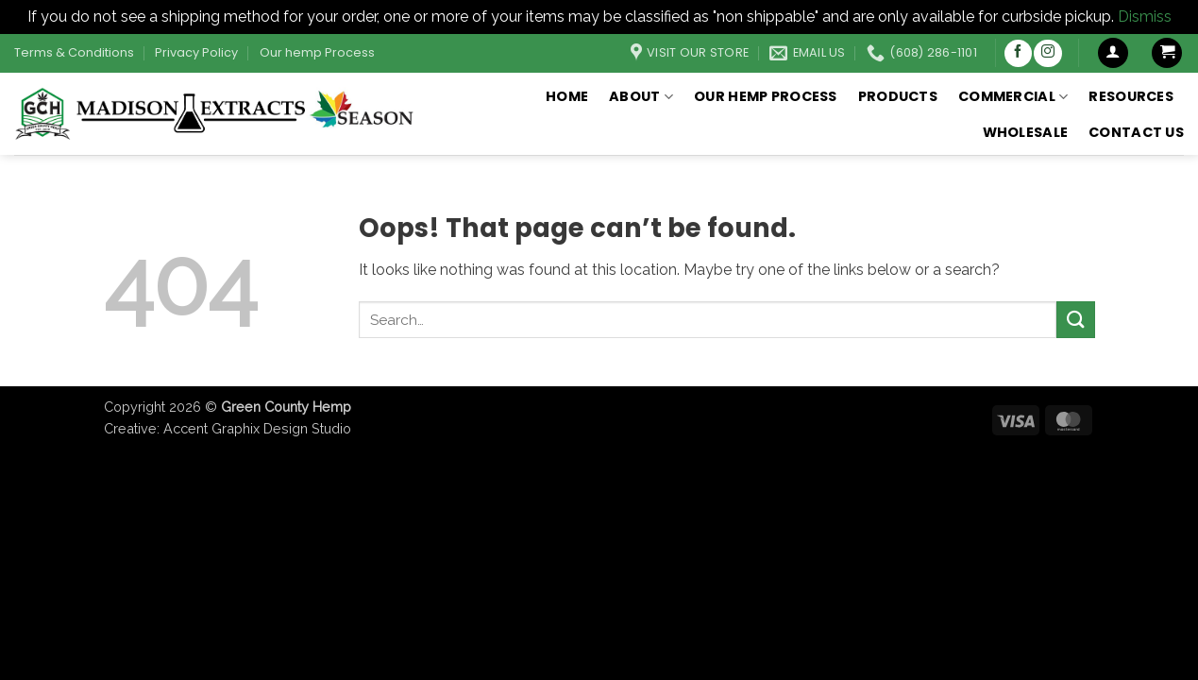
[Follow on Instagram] (1047, 53)
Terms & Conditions (74, 52)
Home (567, 96)
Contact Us (1136, 132)
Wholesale (1026, 132)
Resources (1130, 96)
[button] (1113, 53)
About (641, 96)
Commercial (1013, 96)
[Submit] (1075, 319)
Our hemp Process (317, 52)
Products (897, 96)
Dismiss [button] (1145, 17)
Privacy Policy (196, 52)
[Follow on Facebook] (1018, 53)
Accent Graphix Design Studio (257, 428)
